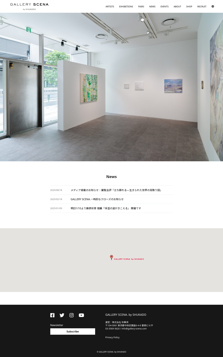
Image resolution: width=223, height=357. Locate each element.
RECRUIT (201, 6)
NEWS (152, 6)
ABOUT (177, 6)
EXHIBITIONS (126, 6)
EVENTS (165, 6)
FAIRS (141, 6)
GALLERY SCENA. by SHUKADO (29, 6)
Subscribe (73, 331)
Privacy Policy (112, 337)
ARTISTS (110, 6)
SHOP (189, 6)
